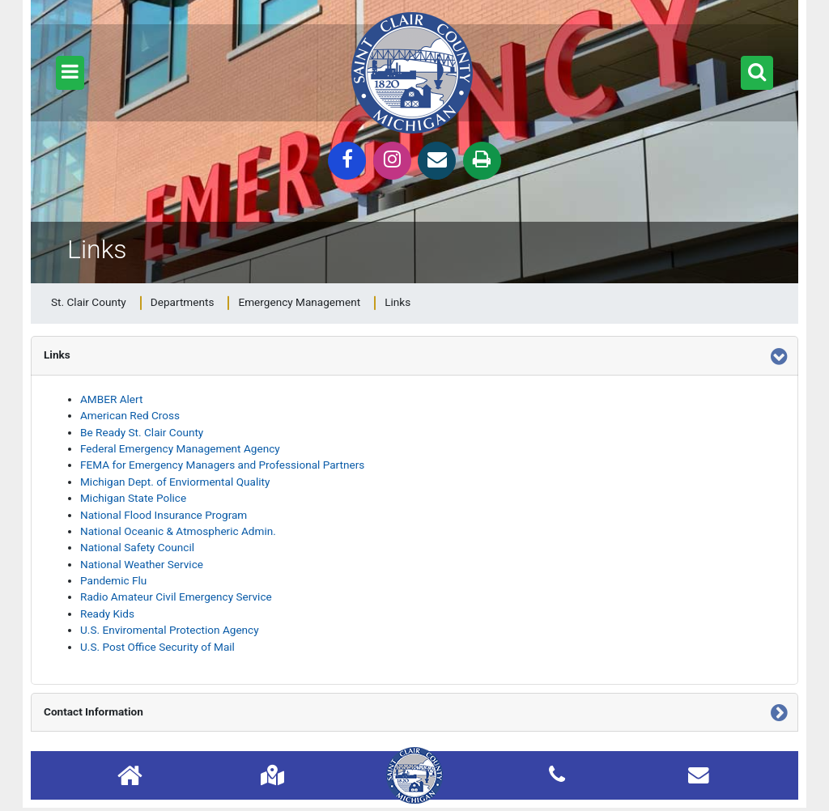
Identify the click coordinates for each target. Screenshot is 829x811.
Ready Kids (107, 613)
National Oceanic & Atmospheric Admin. (178, 530)
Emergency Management (299, 301)
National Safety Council (137, 547)
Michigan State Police (133, 497)
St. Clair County (88, 301)
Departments (183, 301)
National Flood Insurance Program (163, 514)
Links (397, 301)
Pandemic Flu (113, 580)
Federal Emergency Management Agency (180, 448)
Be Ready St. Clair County (141, 432)
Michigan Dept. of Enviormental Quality (175, 481)
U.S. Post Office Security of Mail (157, 646)
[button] (70, 73)
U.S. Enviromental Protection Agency (169, 629)
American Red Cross (130, 415)
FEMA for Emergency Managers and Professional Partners (222, 464)
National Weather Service (141, 564)
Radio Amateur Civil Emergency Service (176, 596)
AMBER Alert (111, 399)
